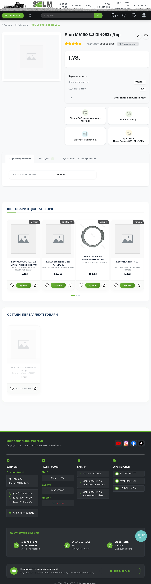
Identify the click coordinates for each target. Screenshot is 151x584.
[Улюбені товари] (12, 285)
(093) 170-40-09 (20, 497)
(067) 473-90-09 (20, 493)
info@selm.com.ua (21, 512)
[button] (73, 295)
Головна (8, 25)
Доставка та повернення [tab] (79, 158)
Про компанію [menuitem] (103, 5)
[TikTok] (141, 443)
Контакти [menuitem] (140, 5)
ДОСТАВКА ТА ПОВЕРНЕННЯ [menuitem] (122, 5)
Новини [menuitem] (77, 5)
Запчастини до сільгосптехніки (91, 494)
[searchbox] (67, 15)
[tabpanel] (75, 174)
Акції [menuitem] (89, 5)
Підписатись (120, 571)
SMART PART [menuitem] (63, 5)
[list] (115, 15)
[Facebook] (133, 443)
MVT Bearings (125, 481)
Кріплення (23, 25)
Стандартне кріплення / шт (130, 98)
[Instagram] (126, 443)
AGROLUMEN (125, 488)
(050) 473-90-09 (20, 501)
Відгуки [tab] (46, 158)
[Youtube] (118, 443)
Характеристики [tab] (20, 158)
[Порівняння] (30, 15)
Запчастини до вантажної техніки (92, 483)
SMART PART (125, 473)
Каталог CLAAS (90, 473)
